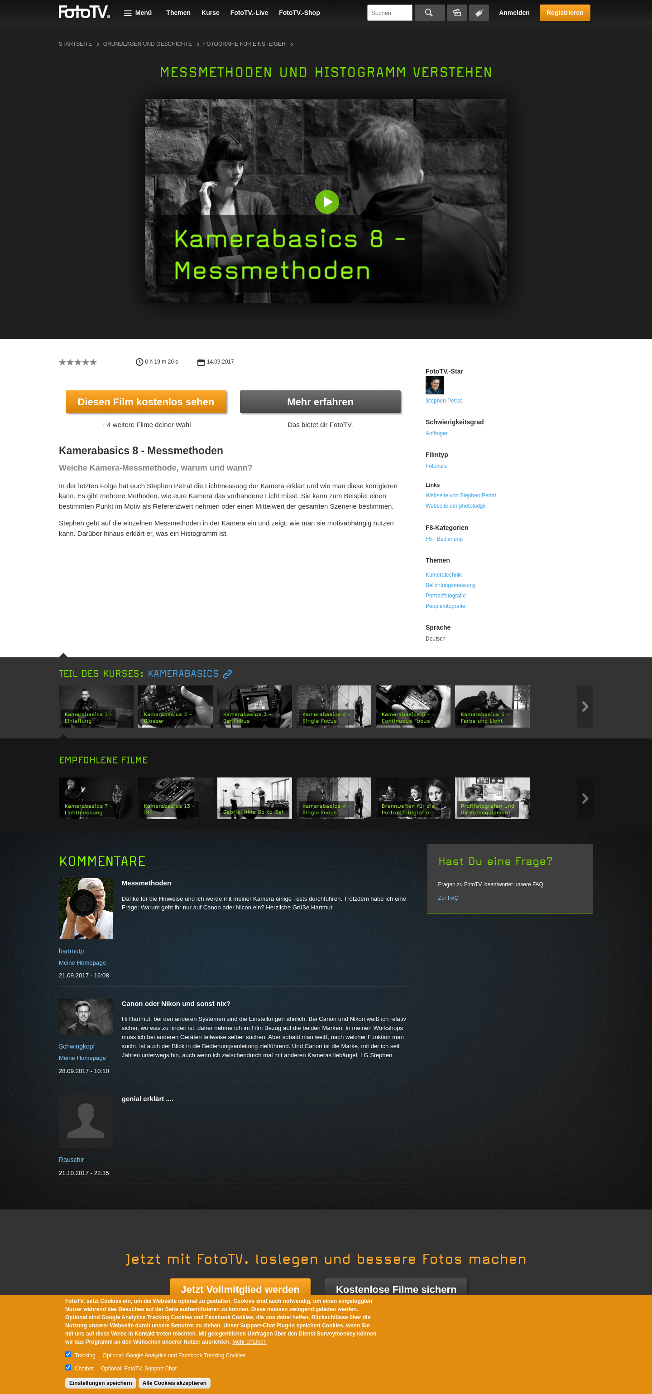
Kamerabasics (183, 674)
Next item (585, 706)
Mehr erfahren (320, 402)
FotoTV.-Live (249, 12)
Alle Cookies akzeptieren (174, 1383)
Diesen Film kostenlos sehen (146, 402)
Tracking (85, 1355)
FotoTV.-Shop (299, 12)
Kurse (210, 12)
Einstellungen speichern (100, 1383)
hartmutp (71, 951)
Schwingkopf (77, 1046)
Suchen (430, 13)
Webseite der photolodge (456, 506)
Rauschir (71, 1159)
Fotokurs (436, 466)
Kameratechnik (444, 575)
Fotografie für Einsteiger (244, 44)
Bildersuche (457, 13)
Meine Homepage (82, 962)
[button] (328, 203)
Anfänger (437, 433)
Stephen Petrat (444, 401)
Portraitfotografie (446, 596)
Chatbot (84, 1368)
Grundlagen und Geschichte (147, 44)
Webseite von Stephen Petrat (461, 495)
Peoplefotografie (445, 606)
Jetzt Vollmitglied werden (240, 1289)
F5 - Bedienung (444, 539)
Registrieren (565, 12)
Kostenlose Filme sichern (396, 1289)
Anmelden (514, 12)
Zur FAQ (448, 898)
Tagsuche (479, 13)
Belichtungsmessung (451, 585)
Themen (178, 12)
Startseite (75, 44)
